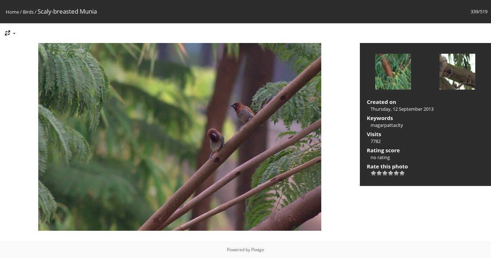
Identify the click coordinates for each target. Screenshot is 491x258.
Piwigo (257, 250)
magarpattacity (387, 125)
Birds (28, 12)
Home (12, 12)
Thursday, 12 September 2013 (402, 109)
